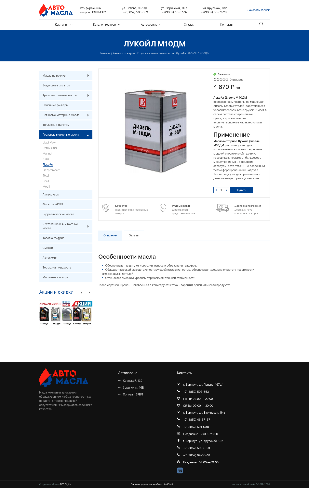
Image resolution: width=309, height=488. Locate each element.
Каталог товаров (106, 24)
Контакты (226, 24)
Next (89, 292)
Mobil (46, 186)
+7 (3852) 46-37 (194, 419)
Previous (82, 292)
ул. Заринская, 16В (131, 387)
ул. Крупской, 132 (130, 380)
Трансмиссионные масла (67, 95)
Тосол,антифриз (53, 238)
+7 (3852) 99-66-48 (196, 455)
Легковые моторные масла (67, 115)
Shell (46, 181)
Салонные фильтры (55, 105)
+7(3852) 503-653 (135, 12)
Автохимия (50, 257)
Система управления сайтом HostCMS (152, 484)
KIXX (46, 159)
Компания (64, 24)
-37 (208, 419)
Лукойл (48, 164)
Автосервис (151, 24)
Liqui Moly (49, 142)
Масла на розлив (67, 75)
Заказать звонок (259, 10)
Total (46, 175)
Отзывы (189, 24)
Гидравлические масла (58, 214)
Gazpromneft (51, 170)
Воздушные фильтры (56, 85)
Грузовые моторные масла (67, 134)
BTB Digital (66, 484)
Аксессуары (51, 194)
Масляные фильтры (56, 277)
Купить (241, 190)
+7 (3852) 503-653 (196, 392)
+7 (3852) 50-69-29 (196, 448)
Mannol (47, 153)
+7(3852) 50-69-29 (214, 12)
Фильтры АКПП (53, 204)
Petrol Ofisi (50, 148)
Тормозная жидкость (57, 267)
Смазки (48, 248)
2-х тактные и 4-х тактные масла (67, 226)
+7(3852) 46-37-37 (174, 12)
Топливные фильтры (56, 125)
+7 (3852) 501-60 (195, 427)
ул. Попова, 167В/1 (130, 394)
